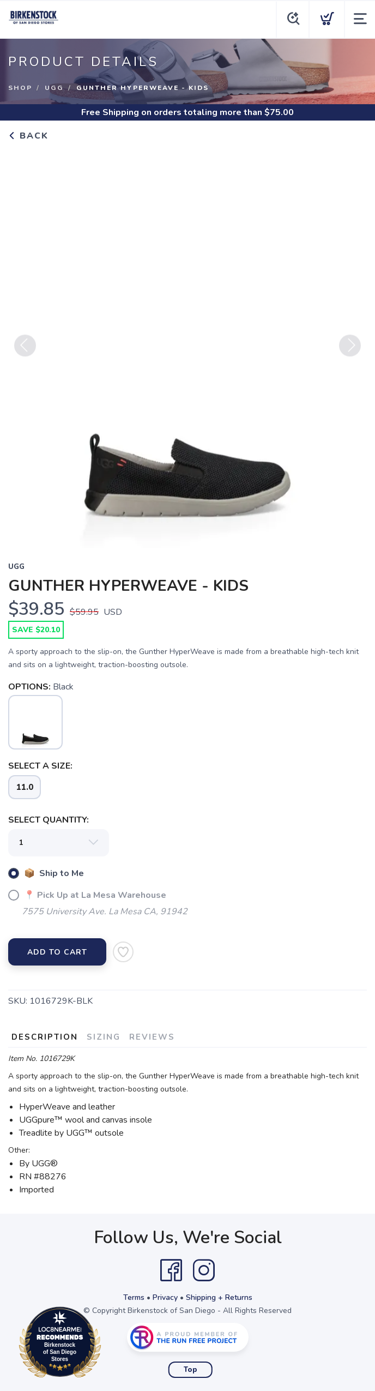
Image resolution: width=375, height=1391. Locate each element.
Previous (25, 350)
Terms (133, 1297)
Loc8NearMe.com (107, 1344)
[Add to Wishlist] (123, 952)
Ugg (54, 87)
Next (350, 350)
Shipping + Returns (219, 1297)
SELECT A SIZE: (40, 766)
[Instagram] (204, 1270)
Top (190, 1370)
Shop (20, 87)
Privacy (165, 1297)
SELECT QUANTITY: (48, 820)
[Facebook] (171, 1270)
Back (28, 136)
